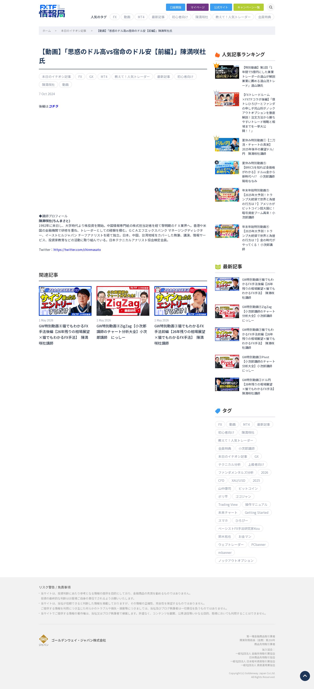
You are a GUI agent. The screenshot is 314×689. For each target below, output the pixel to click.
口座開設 (175, 7)
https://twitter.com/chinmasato (77, 249)
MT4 (141, 16)
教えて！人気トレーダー (233, 16)
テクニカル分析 (229, 464)
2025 (256, 480)
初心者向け (180, 16)
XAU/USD (238, 480)
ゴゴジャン (243, 496)
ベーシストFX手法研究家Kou (239, 528)
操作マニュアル (256, 504)
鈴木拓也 (224, 536)
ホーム (46, 31)
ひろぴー (241, 520)
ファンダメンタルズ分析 (236, 472)
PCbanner (258, 544)
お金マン (245, 536)
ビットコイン (248, 488)
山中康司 (224, 488)
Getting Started (257, 512)
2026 (264, 472)
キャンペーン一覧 (249, 7)
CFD (221, 480)
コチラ (53, 106)
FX (115, 16)
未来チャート (228, 512)
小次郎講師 (247, 448)
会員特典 (264, 16)
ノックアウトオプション (236, 560)
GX (91, 76)
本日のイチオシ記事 (73, 31)
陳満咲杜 (201, 16)
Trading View (228, 504)
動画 (127, 16)
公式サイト (221, 7)
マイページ (198, 7)
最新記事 (158, 16)
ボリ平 (223, 496)
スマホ (223, 520)
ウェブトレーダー (231, 544)
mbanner (224, 552)
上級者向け (256, 464)
